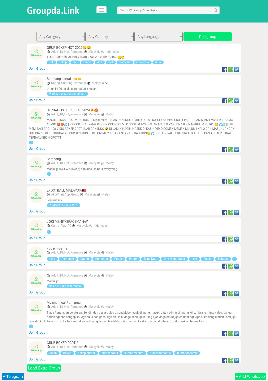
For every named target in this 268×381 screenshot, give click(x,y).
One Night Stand (174, 258)
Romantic (102, 258)
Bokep (67, 353)
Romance (68, 258)
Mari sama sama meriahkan (67, 93)
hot (51, 62)
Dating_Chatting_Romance (69, 83)
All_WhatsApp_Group (65, 194)
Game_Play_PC (61, 226)
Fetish (207, 258)
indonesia (143, 62)
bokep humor (86, 353)
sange (87, 62)
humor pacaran (187, 353)
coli (75, 62)
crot (111, 62)
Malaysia (94, 52)
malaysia (125, 62)
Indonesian (113, 52)
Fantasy (223, 258)
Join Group (37, 69)
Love (52, 258)
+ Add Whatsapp (250, 376)
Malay (110, 114)
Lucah (53, 353)
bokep (63, 62)
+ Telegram (13, 376)
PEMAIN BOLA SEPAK (63, 205)
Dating (85, 258)
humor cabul (110, 353)
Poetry (133, 258)
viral (100, 62)
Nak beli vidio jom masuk (65, 286)
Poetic (118, 258)
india (158, 62)
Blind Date (150, 258)
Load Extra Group (44, 368)
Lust (194, 258)
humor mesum (134, 353)
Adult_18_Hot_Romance (67, 52)
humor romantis (160, 353)
